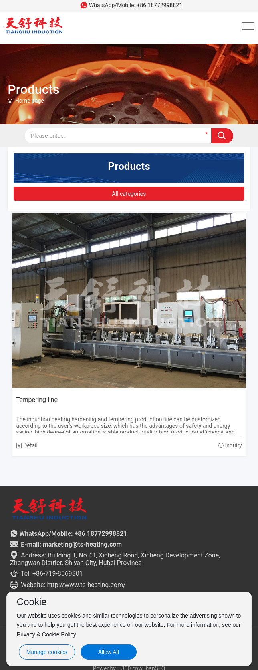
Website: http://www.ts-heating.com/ (67, 585)
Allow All (108, 652)
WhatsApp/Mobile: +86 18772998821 (131, 5)
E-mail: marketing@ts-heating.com (66, 544)
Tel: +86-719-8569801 (46, 573)
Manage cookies (46, 652)
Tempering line (37, 399)
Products (33, 93)
